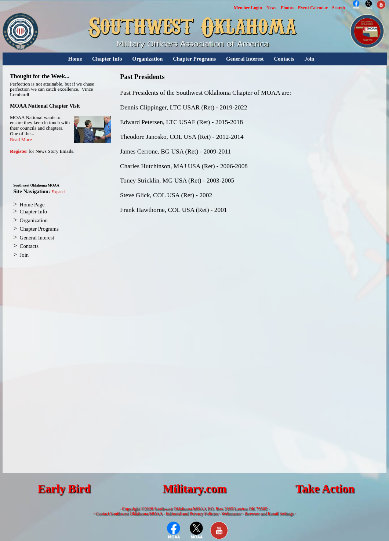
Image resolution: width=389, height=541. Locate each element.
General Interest (245, 59)
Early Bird (63, 488)
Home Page (32, 205)
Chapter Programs (194, 59)
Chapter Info (107, 59)
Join (310, 59)
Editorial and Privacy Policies (192, 513)
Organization (147, 59)
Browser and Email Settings (269, 513)
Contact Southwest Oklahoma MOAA (128, 513)
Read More (21, 139)
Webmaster (231, 513)
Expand (58, 192)
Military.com (194, 488)
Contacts (284, 59)
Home (75, 59)
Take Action (325, 488)
